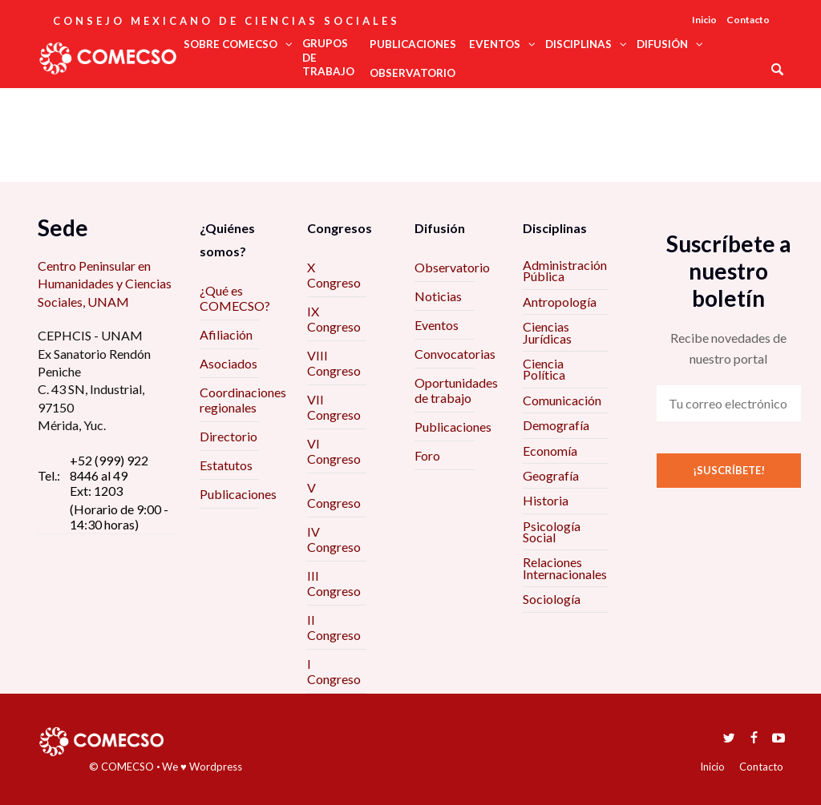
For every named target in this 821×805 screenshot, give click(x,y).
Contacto (748, 20)
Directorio (228, 436)
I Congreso (334, 671)
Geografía (551, 475)
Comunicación (562, 400)
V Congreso (334, 495)
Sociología (551, 598)
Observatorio (452, 267)
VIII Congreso (334, 363)
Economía (550, 450)
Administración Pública (565, 270)
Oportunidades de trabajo (456, 390)
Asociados (228, 363)
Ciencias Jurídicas (547, 332)
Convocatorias (455, 353)
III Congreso (334, 583)
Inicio (704, 20)
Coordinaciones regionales (243, 399)
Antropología (560, 301)
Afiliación (226, 334)
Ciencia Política (544, 369)
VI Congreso (334, 451)
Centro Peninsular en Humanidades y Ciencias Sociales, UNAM (105, 283)
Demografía (556, 425)
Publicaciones (238, 493)
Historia (545, 500)
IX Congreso (334, 319)
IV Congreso (334, 539)
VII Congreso (334, 407)
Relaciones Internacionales (565, 567)
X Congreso (334, 275)
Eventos (437, 324)
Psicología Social (551, 531)
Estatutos (226, 465)
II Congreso (334, 627)
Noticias (438, 296)
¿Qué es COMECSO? (235, 298)
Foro (427, 455)
